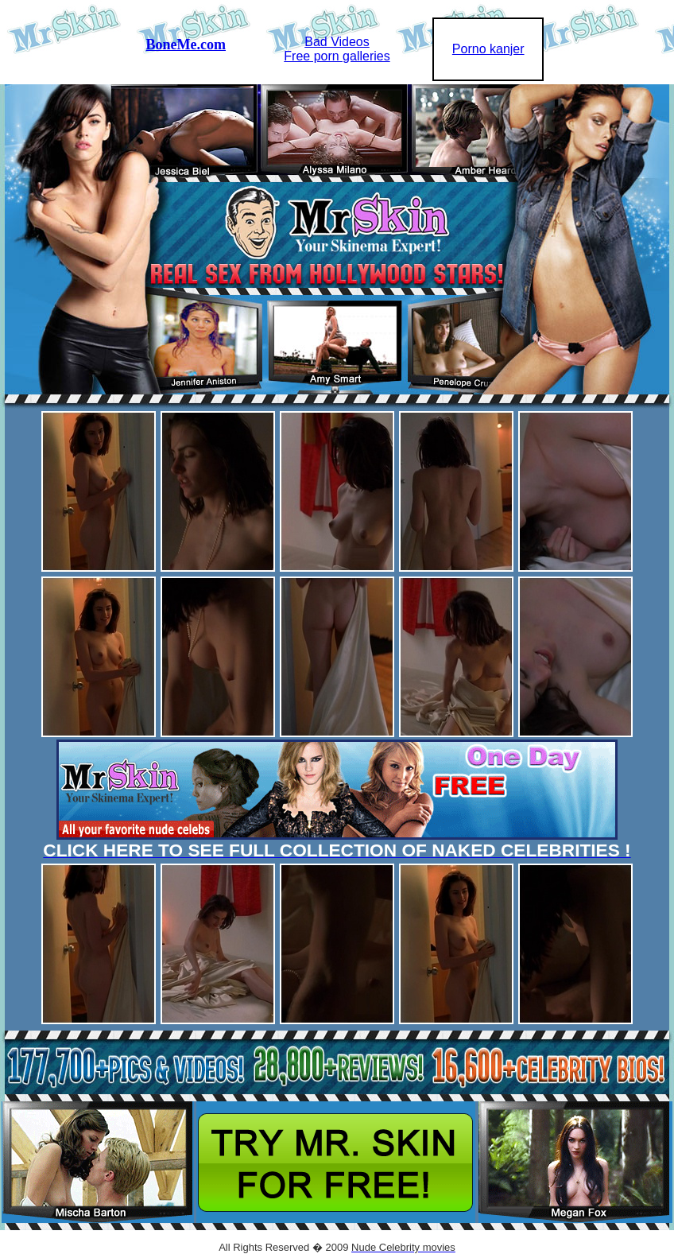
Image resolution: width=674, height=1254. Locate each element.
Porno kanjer (488, 49)
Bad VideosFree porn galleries (336, 49)
